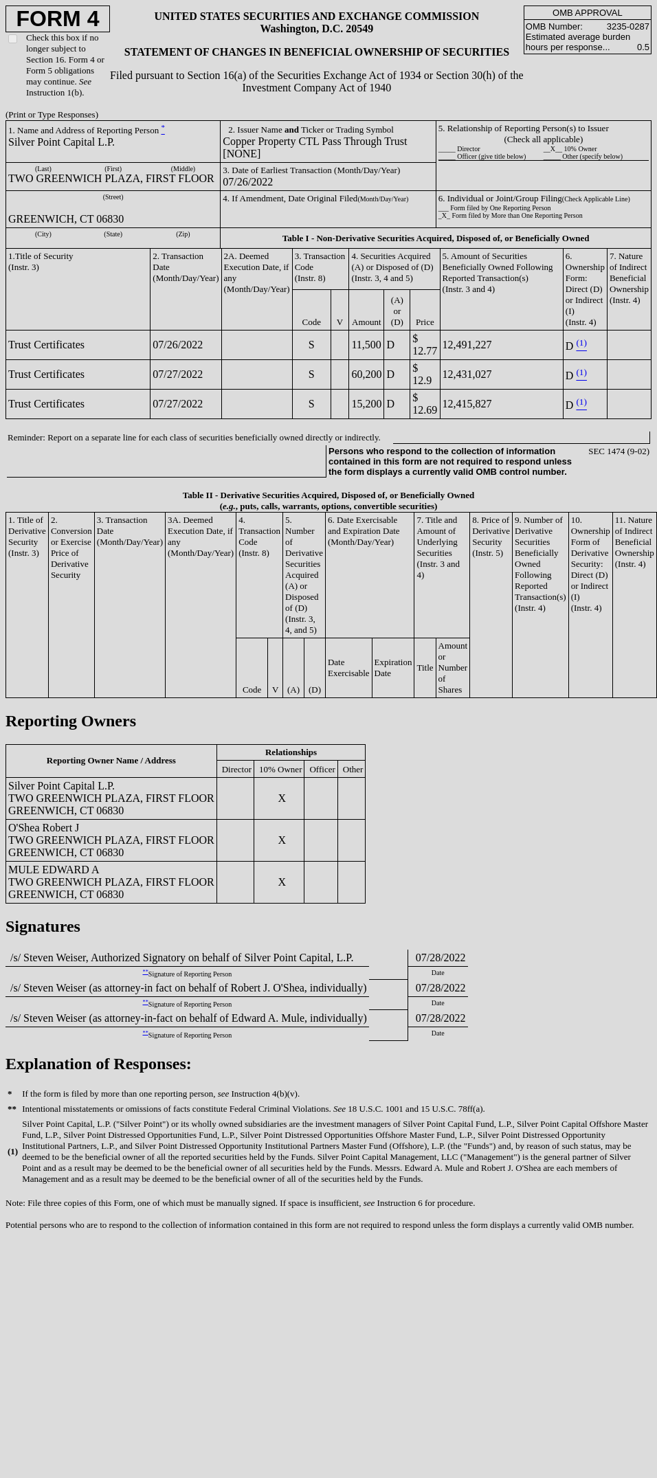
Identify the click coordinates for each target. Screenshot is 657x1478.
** (145, 972)
